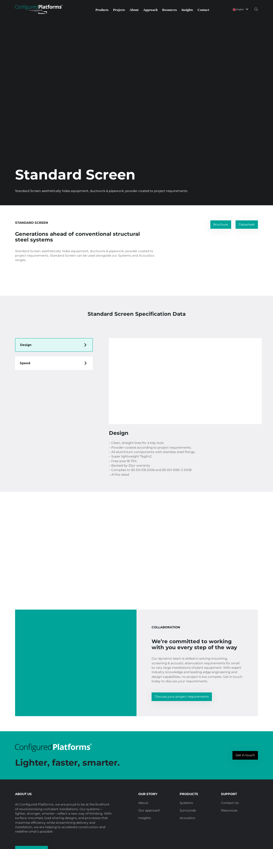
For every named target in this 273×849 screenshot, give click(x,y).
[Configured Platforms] (38, 9)
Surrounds (188, 810)
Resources (169, 10)
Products (101, 10)
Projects (119, 10)
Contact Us (230, 803)
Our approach (149, 810)
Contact (203, 10)
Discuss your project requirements (182, 696)
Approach (150, 10)
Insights (187, 10)
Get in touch (245, 755)
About (134, 10)
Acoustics (187, 818)
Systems (186, 803)
